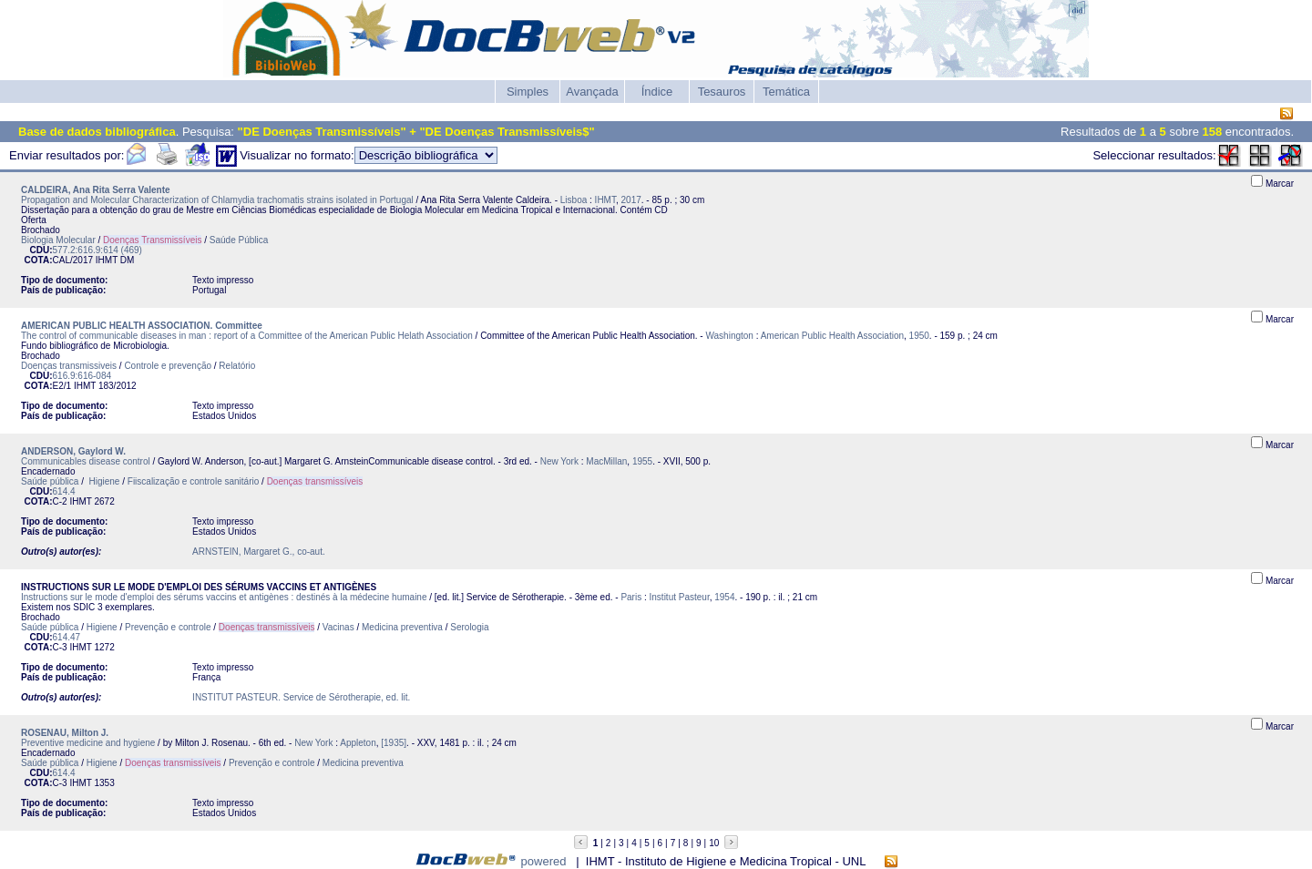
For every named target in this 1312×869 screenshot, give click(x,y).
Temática (786, 91)
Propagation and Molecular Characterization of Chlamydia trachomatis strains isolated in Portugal (217, 200)
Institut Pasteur (680, 597)
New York (559, 461)
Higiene (103, 481)
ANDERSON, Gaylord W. (73, 451)
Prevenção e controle (168, 627)
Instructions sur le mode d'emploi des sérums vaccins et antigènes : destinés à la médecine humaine (223, 597)
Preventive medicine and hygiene (88, 743)
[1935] (393, 743)
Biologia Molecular (58, 240)
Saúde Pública (239, 240)
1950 (919, 336)
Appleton (357, 743)
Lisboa (573, 200)
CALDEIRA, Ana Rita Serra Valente (95, 190)
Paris (630, 597)
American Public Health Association (832, 336)
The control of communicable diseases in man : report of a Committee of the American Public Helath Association (247, 336)
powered (544, 861)
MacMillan (606, 461)
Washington (729, 336)
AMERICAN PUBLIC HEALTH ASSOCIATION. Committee (141, 326)
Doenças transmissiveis (69, 366)
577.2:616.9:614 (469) (97, 250)
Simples (527, 91)
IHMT (605, 200)
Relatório (237, 366)
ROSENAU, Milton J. (64, 733)
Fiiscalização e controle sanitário (194, 481)
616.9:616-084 (82, 376)
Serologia (469, 627)
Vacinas (338, 627)
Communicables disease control (85, 461)
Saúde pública (49, 481)
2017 (631, 200)
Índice (657, 91)
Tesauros (722, 91)
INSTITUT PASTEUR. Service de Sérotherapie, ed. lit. (301, 697)
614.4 (64, 491)
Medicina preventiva (402, 627)
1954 (724, 597)
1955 (642, 461)
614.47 (67, 637)
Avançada (592, 91)
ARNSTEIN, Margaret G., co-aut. (258, 552)
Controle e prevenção (167, 366)
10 (714, 843)
